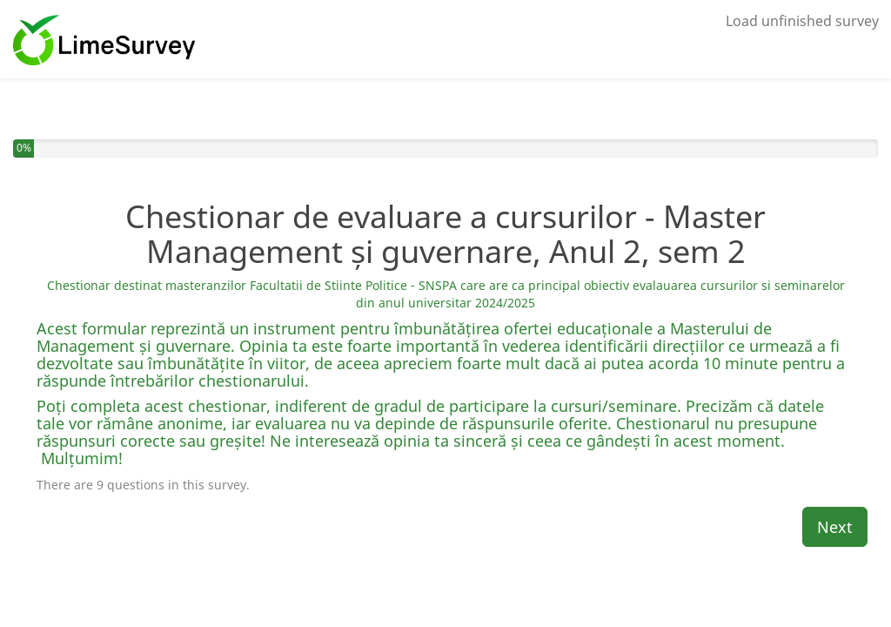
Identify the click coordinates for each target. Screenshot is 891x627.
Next (835, 526)
